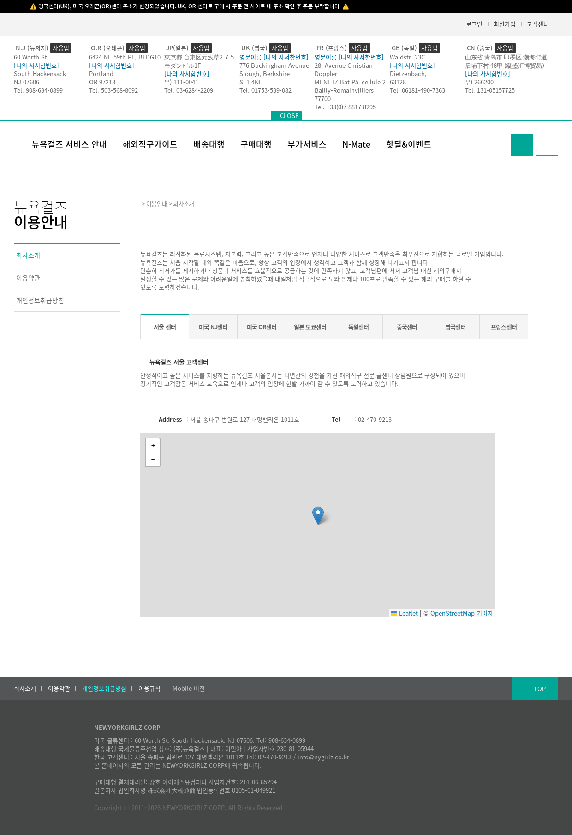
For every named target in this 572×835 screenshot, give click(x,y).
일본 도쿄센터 (310, 326)
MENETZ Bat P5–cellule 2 (350, 81)
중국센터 (407, 326)
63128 (398, 81)
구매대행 (256, 144)
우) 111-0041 (181, 81)
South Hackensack (40, 73)
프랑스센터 (503, 326)
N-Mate (356, 144)
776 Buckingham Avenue (274, 65)
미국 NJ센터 (213, 326)
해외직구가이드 (150, 144)
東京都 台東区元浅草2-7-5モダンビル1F (199, 61)
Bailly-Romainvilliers (344, 90)
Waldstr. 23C (407, 57)
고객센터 (538, 23)
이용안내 (156, 203)
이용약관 (28, 277)
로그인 (474, 23)
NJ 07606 (26, 81)
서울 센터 (164, 326)
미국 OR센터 (261, 326)
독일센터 (358, 326)
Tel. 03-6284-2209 (188, 90)
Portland (101, 73)
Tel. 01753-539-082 (265, 90)
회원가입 (505, 23)
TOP (540, 688)
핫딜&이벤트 (408, 144)
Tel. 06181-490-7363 (417, 90)
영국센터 (455, 326)
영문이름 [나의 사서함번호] (274, 57)
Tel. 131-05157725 (490, 90)
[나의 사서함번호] (36, 65)
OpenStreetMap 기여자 (461, 613)
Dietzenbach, (408, 73)
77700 (323, 98)
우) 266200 (479, 81)
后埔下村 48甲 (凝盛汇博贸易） (506, 65)
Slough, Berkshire (264, 73)
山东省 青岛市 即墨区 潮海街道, (507, 57)
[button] (318, 515)
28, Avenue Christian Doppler (344, 69)
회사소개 (28, 255)
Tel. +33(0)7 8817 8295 (345, 106)
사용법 (61, 47)
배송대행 (209, 144)
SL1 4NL (250, 81)
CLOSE (289, 115)
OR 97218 (102, 81)
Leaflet (404, 613)
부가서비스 (307, 144)
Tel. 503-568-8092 (113, 90)
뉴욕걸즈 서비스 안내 (69, 144)
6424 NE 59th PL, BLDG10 (125, 57)
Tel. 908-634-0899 (38, 90)
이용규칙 (149, 688)
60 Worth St (30, 57)
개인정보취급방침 (40, 300)
